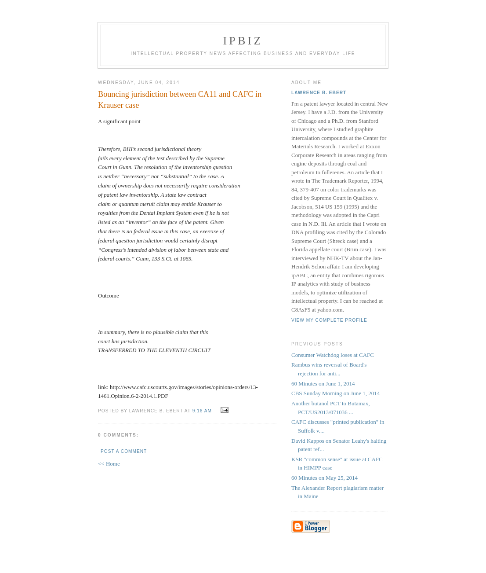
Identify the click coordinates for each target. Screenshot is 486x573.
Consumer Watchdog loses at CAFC (332, 355)
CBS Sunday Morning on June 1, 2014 (335, 393)
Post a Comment (124, 451)
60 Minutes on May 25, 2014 (324, 477)
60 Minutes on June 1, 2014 (323, 383)
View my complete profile (329, 320)
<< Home (109, 463)
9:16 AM (202, 410)
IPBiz (243, 40)
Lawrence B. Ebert (318, 92)
